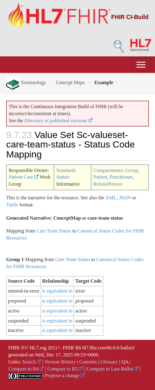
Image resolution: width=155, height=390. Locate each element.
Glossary (109, 362)
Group (131, 170)
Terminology (26, 82)
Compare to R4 (26, 369)
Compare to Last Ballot (112, 369)
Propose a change (65, 375)
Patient (100, 177)
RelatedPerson (107, 184)
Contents (88, 362)
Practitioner (121, 177)
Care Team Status (53, 231)
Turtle (12, 205)
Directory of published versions (58, 121)
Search (31, 362)
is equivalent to (57, 291)
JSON (125, 198)
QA (125, 362)
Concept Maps (70, 82)
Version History (60, 362)
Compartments (108, 170)
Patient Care (23, 177)
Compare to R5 (65, 369)
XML (111, 198)
